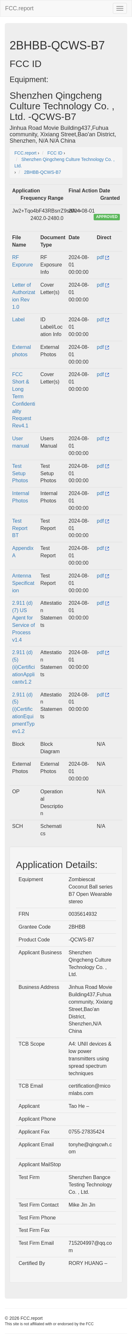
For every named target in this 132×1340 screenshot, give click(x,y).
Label (18, 319)
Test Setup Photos (20, 473)
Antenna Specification (23, 583)
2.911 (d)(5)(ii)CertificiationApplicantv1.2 (23, 667)
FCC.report (19, 8)
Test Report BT (19, 528)
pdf (103, 257)
